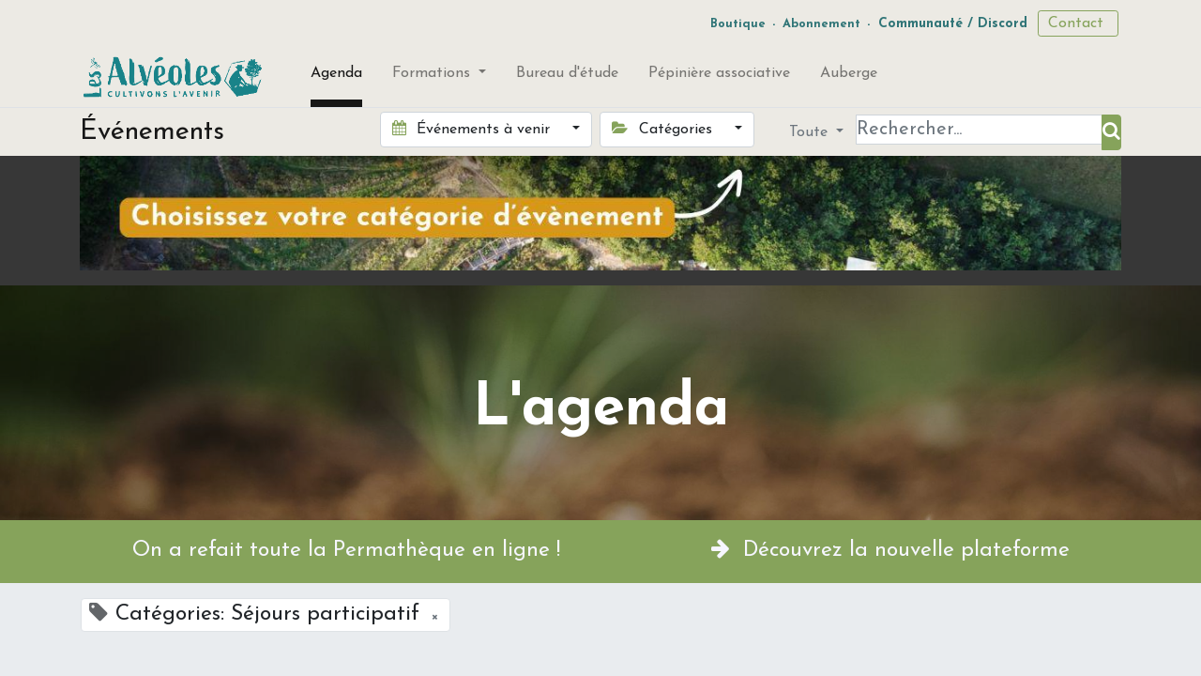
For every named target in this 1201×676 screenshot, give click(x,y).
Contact (1078, 23)
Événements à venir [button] (473, 128)
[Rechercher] (1111, 132)
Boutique (738, 24)
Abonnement (821, 24)
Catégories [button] (664, 128)
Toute (810, 132)
